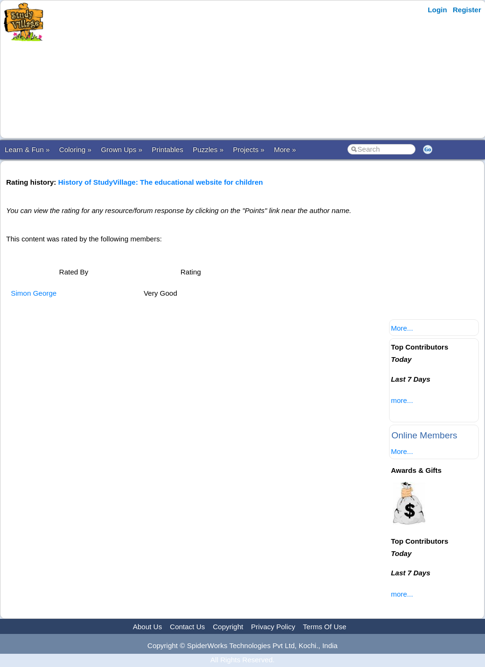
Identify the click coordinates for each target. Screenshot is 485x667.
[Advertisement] (233, 69)
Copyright (228, 627)
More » (285, 149)
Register (467, 10)
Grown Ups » (121, 149)
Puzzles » (208, 149)
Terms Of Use (324, 627)
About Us (147, 627)
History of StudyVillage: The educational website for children (160, 182)
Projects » (249, 149)
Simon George (34, 293)
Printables (167, 149)
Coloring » (75, 149)
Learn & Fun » (27, 149)
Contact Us (187, 627)
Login (437, 10)
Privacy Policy (273, 627)
